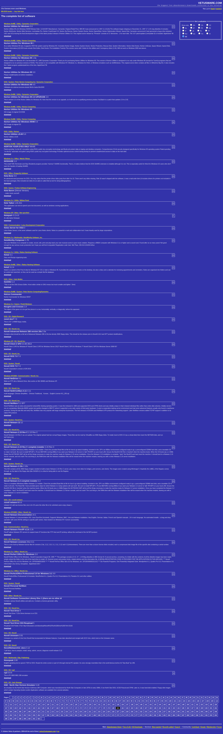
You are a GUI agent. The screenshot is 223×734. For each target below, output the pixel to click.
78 (86, 701)
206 (20, 711)
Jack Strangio (17, 682)
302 (38, 719)
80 (93, 701)
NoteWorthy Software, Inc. (33, 237)
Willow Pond (24, 200)
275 (127, 715)
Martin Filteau (25, 158)
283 (164, 715)
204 (11, 711)
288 (187, 715)
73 (67, 701)
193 (174, 708)
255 (34, 715)
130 (94, 704)
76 (78, 701)
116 (29, 704)
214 (57, 711)
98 (162, 701)
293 (211, 715)
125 (71, 704)
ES (194, 34)
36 (141, 697)
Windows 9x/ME (9, 24)
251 (15, 715)
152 (197, 704)
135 (118, 704)
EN (193, 25)
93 (143, 701)
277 (136, 715)
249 (6, 715)
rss (58, 731)
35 (137, 697)
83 (105, 701)
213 (52, 711)
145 (164, 704)
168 (57, 708)
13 (53, 697)
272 (113, 715)
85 (112, 701)
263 (71, 715)
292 (206, 715)
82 (101, 701)
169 (62, 708)
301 (34, 719)
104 (189, 701)
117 (34, 704)
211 (43, 711)
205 (15, 711)
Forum (219, 727)
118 (38, 704)
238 (169, 711)
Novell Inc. (21, 341)
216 (66, 711)
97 (158, 701)
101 (175, 701)
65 (36, 701)
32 (125, 697)
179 (108, 708)
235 (155, 711)
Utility (19, 24)
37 (144, 697)
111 (6, 704)
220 (85, 711)
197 (192, 708)
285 (174, 715)
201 (211, 708)
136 (122, 704)
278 (141, 715)
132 (104, 704)
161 (24, 708)
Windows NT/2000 (10, 376)
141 (146, 704)
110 (216, 701)
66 (40, 701)
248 (215, 711)
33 (129, 697)
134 (113, 704)
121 (52, 704)
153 (202, 704)
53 (205, 697)
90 (131, 701)
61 (21, 701)
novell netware (17, 500)
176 (94, 708)
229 (127, 711)
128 (85, 704)
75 (74, 701)
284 (169, 715)
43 (167, 697)
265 (80, 715)
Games (11, 188)
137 (127, 704)
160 (20, 708)
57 (6, 701)
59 (13, 701)
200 (206, 708)
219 (80, 711)
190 (160, 708)
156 (215, 704)
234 (150, 711)
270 (104, 715)
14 (57, 697)
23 (91, 697)
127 (80, 704)
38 (148, 697)
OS (10, 316)
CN (202, 25)
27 (106, 697)
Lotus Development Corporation (33, 225)
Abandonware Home (114, 727)
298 (20, 719)
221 (90, 711)
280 (150, 715)
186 (141, 708)
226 (113, 711)
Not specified (24, 213)
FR (201, 28)
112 (11, 704)
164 (38, 708)
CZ (210, 25)
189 (155, 708)
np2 (13, 670)
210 (38, 711)
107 (203, 701)
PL (201, 31)
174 (85, 708)
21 (83, 697)
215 (62, 711)
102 (179, 701)
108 (207, 701)
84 (109, 701)
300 (29, 719)
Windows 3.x (8, 158)
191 (164, 708)
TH (202, 34)
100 (170, 701)
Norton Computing (29, 40)
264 (76, 715)
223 (99, 711)
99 (166, 701)
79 (89, 701)
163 (34, 708)
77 (82, 701)
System (11, 82)
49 (190, 697)
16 (64, 697)
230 (132, 711)
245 (202, 711)
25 (99, 697)
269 (99, 715)
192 (169, 708)
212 (48, 711)
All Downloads (137, 727)
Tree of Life (127, 727)
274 (122, 715)
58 (9, 701)
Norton (16, 131)
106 (198, 701)
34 (133, 697)
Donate (203, 727)
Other (16, 213)
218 (76, 711)
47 (182, 697)
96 (154, 701)
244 (197, 711)
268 (94, 715)
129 (90, 704)
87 (120, 701)
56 (217, 697)
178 (104, 708)
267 (90, 715)
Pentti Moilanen (26, 304)
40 (156, 697)
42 (163, 697)
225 (108, 711)
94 (147, 701)
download (7, 36)
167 (52, 708)
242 (187, 711)
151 (192, 704)
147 (174, 704)
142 (150, 704)
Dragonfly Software (21, 173)
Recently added (168, 727)
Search (177, 727)
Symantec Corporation (30, 24)
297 (15, 719)
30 (118, 697)
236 (160, 711)
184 (132, 708)
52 (202, 697)
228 (122, 711)
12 (49, 697)
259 (52, 715)
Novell (17, 363)
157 (6, 708)
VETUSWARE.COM (210, 2)
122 (57, 704)
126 (76, 704)
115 (24, 704)
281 (155, 715)
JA (193, 31)
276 (132, 715)
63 (28, 701)
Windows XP (8, 213)
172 (76, 708)
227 (118, 711)
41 (160, 697)
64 (32, 701)
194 (178, 708)
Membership (211, 727)
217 (71, 711)
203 (6, 711)
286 (178, 715)
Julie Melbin (18, 279)
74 (70, 701)
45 (175, 697)
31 (121, 697)
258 (48, 715)
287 (183, 715)
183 (127, 708)
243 (192, 711)
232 (141, 711)
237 (164, 711)
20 (79, 697)
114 (20, 704)
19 (76, 697)
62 (25, 701)
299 (24, 719)
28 (110, 697)
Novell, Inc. (16, 329)
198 (197, 708)
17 (68, 697)
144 (160, 704)
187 (146, 708)
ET (194, 28)
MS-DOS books (6, 11)
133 (108, 704)
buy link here (19, 11)
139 (136, 704)
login (213, 9)
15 (60, 697)
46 (179, 697)
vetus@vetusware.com (47, 731)
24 (95, 697)
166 (48, 708)
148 (178, 704)
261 (62, 715)
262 (66, 715)
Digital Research (18, 316)
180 (113, 708)
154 (206, 704)
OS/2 (5, 225)
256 (38, 715)
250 (11, 715)
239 (174, 711)
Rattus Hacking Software (29, 252)
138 (132, 704)
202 (215, 708)
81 (97, 701)
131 (99, 704)
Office (16, 158)
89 (128, 701)
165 (43, 708)
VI (209, 34)
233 (146, 711)
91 (135, 701)
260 (57, 715)
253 (24, 715)
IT (185, 31)
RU (186, 34)
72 (63, 701)
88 (124, 701)
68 (47, 701)
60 (17, 701)
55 (213, 697)
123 (62, 704)
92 (139, 701)
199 (202, 708)
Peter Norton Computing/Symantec (35, 291)
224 (104, 711)
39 (152, 697)
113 (15, 704)
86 (116, 701)
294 (215, 715)
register (218, 9)
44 (171, 697)
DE (209, 28)
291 (202, 715)
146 (169, 704)
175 (90, 708)
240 (178, 711)
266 (85, 715)
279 (146, 715)
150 (187, 704)
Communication (14, 225)
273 (118, 715)
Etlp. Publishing (23, 657)
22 (87, 697)
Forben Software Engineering (25, 188)
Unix (5, 527)
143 (155, 704)
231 (136, 711)
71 (59, 701)
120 (48, 704)
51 (198, 697)
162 (29, 708)
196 (187, 708)
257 (43, 715)
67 (44, 701)
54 (209, 697)
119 (43, 704)
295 (6, 719)
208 (29, 711)
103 (184, 701)
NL (186, 28)
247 (211, 711)
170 (66, 708)
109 (212, 701)
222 (94, 711)
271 (108, 715)
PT (208, 31)
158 (11, 708)
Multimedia (18, 237)
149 (183, 704)
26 (102, 697)
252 (20, 715)
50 (194, 697)
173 (80, 708)
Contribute (195, 727)
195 (183, 708)
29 (114, 697)
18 (72, 697)
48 (186, 697)
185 (136, 708)
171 (71, 708)
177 (99, 708)
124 (66, 704)
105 (193, 701)
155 (211, 704)
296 (11, 719)
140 (141, 704)
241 (183, 711)
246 (206, 711)
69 (51, 701)
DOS (5, 82)
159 (15, 708)
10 (41, 697)
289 (192, 715)
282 (160, 715)
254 (29, 715)
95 (150, 701)
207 (24, 711)
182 (122, 708)
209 (34, 711)
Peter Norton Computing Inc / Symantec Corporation (34, 82)
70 (55, 701)
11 (45, 697)
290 (197, 715)
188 (150, 708)
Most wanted (156, 727)
